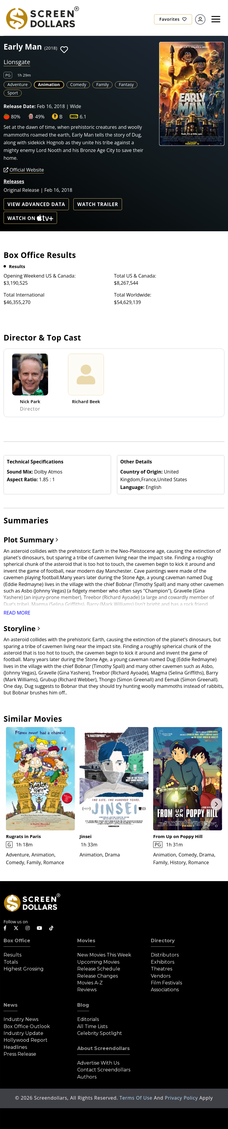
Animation (49, 84)
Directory (163, 940)
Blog (83, 1005)
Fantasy (126, 84)
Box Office (17, 940)
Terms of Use (136, 1098)
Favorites (173, 19)
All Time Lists (92, 1026)
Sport (12, 93)
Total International (24, 295)
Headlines (15, 1047)
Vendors (160, 976)
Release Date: (20, 106)
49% (40, 116)
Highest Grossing (24, 969)
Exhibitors (162, 962)
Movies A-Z (90, 983)
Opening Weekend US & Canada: (40, 276)
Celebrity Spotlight (99, 1033)
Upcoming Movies (98, 962)
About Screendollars (103, 1048)
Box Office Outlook (27, 1026)
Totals (11, 962)
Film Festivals (166, 983)
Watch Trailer (97, 204)
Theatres (161, 969)
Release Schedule (98, 969)
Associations (165, 989)
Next (216, 804)
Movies (86, 940)
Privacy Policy (182, 1098)
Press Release (20, 1054)
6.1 (83, 116)
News (11, 1005)
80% (15, 116)
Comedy (78, 84)
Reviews (86, 989)
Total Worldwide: (132, 295)
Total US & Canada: (135, 276)
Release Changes (97, 976)
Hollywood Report (26, 1040)
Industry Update (23, 1033)
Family (102, 84)
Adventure (17, 84)
